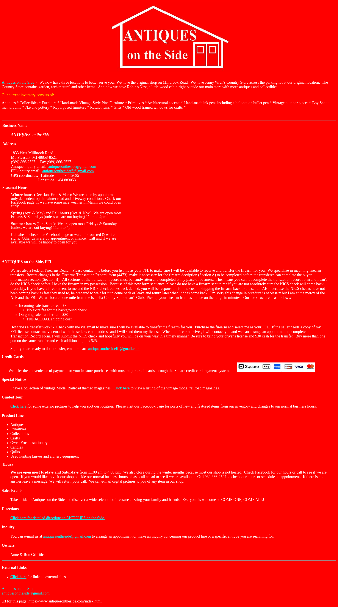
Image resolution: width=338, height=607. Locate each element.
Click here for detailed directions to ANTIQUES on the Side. (57, 518)
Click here (122, 388)
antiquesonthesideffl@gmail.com (68, 171)
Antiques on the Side (18, 82)
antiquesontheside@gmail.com (72, 166)
